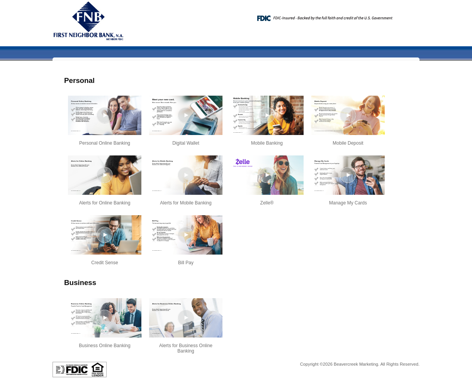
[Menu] (407, 15)
